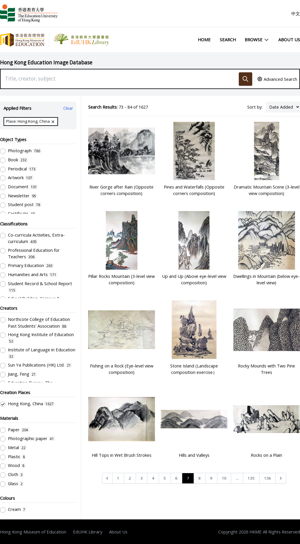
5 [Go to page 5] (164, 478)
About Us (289, 39)
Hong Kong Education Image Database (46, 62)
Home (204, 39)
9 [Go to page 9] (211, 478)
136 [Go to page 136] (267, 478)
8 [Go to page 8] (199, 478)
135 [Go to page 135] (251, 478)
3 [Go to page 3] (141, 478)
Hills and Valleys (194, 455)
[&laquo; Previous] (107, 478)
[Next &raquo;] (280, 478)
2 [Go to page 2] (130, 478)
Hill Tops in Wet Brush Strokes (121, 455)
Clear (68, 108)
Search (228, 39)
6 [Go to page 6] (176, 478)
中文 (295, 13)
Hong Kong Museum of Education (33, 532)
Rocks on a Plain (266, 455)
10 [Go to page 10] (224, 478)
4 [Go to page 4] (153, 478)
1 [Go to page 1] (118, 478)
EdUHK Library (87, 532)
